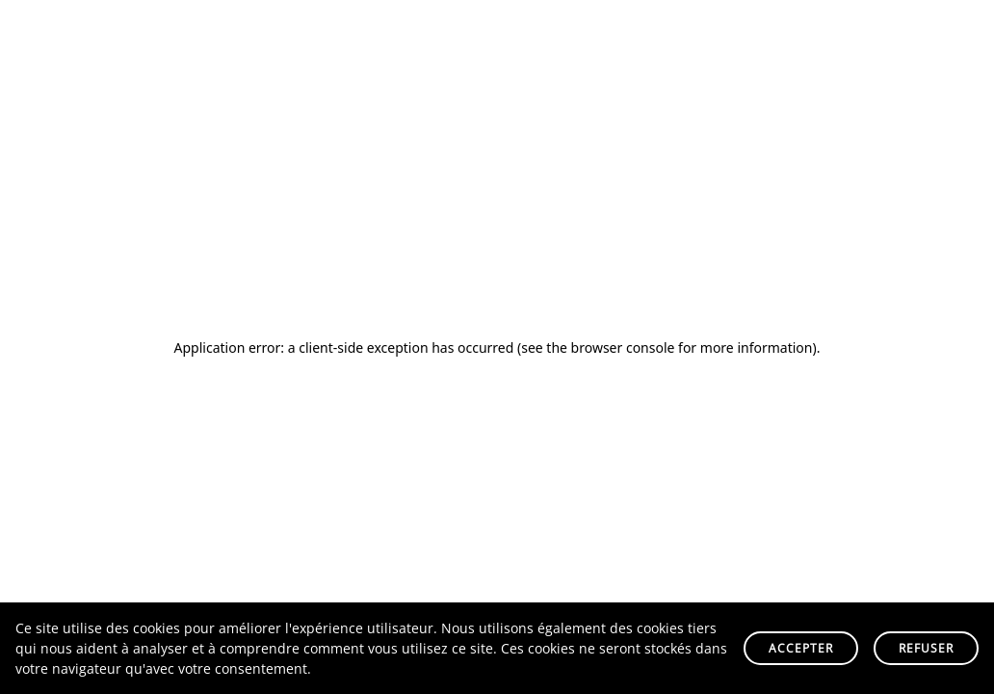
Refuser (926, 648)
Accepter (801, 648)
